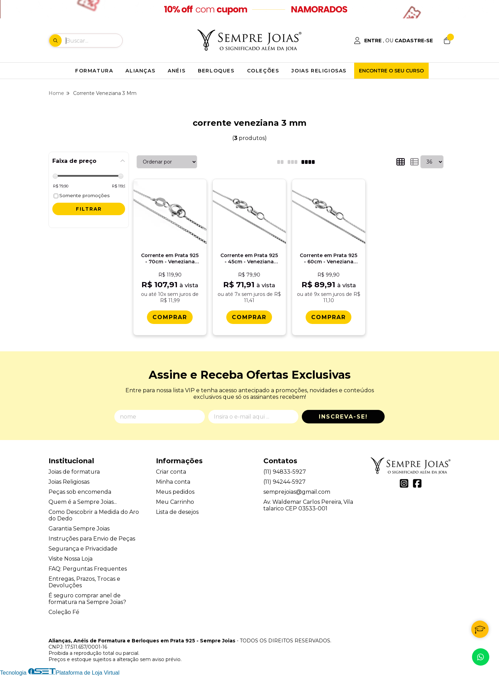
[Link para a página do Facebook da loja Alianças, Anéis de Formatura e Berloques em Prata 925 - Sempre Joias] (417, 483)
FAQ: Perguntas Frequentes (88, 568)
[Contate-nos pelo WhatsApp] (480, 657)
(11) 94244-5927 (284, 482)
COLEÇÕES (263, 71)
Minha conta (173, 482)
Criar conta (171, 471)
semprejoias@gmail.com (296, 492)
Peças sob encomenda (80, 492)
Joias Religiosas (69, 482)
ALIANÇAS (140, 71)
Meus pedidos (175, 492)
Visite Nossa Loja (71, 558)
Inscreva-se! (343, 416)
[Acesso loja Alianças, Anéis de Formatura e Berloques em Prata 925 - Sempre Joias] (393, 40)
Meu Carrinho (175, 502)
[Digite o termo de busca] (94, 40)
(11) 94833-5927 (284, 471)
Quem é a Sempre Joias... (83, 502)
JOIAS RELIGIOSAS (319, 71)
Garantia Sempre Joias (79, 528)
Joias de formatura (74, 471)
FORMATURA (94, 71)
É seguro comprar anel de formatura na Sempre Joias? (87, 598)
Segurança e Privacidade (83, 548)
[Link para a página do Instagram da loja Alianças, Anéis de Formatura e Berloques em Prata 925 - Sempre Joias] (404, 483)
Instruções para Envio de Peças (92, 538)
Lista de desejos (177, 512)
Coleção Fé (64, 612)
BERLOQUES (216, 71)
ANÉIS (176, 71)
